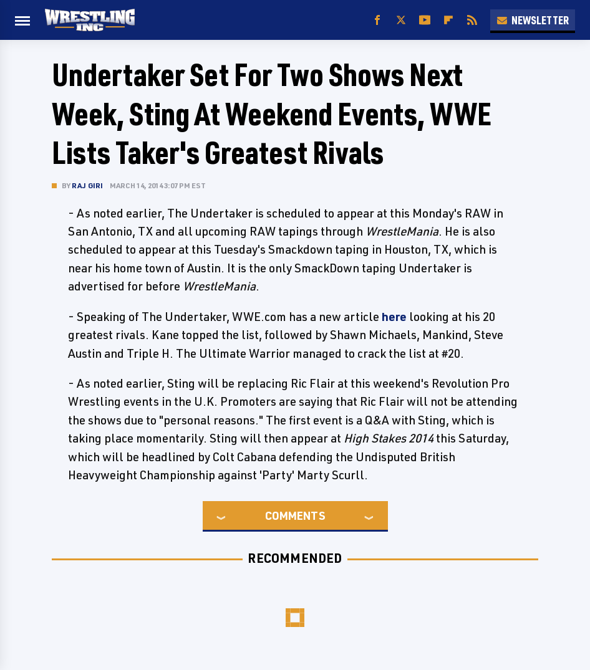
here (394, 316)
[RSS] (472, 20)
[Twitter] (401, 20)
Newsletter (532, 20)
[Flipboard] (448, 20)
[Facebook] (377, 20)
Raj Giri (88, 185)
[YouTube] (424, 20)
